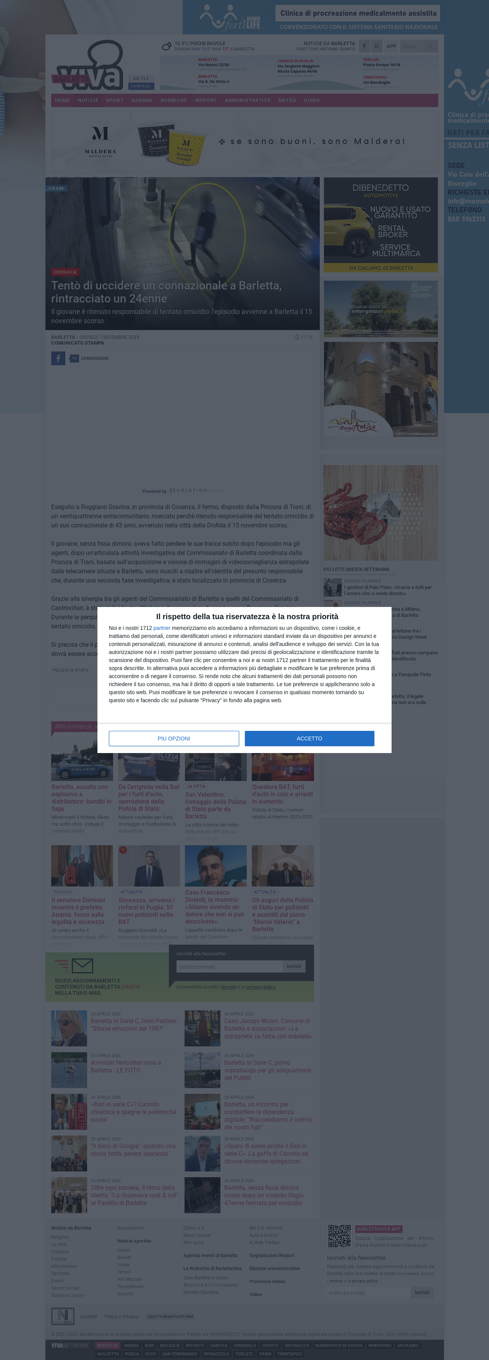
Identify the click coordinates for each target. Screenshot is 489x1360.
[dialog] (244, 680)
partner (162, 628)
